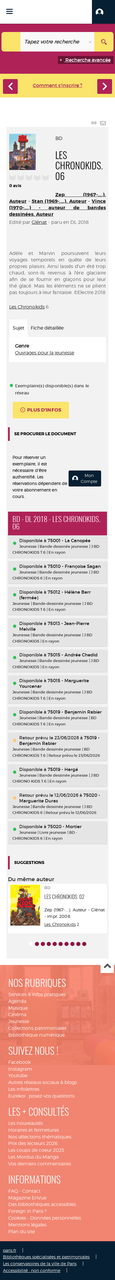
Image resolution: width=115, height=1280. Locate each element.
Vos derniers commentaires (39, 1164)
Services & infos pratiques (37, 994)
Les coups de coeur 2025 (36, 1150)
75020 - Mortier (65, 826)
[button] (103, 12)
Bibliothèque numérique (36, 1035)
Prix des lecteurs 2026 (33, 1143)
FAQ (13, 1191)
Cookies (17, 1218)
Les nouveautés (25, 1123)
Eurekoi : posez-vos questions (41, 1096)
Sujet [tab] (18, 328)
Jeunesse (18, 1021)
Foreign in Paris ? (27, 1211)
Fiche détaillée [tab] (47, 328)
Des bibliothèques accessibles (42, 1204)
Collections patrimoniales (37, 1028)
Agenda (17, 1001)
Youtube (17, 1075)
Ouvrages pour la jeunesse (44, 353)
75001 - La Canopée (69, 540)
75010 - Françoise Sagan (74, 566)
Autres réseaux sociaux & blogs (42, 1082)
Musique (18, 1008)
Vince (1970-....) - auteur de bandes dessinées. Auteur (57, 207)
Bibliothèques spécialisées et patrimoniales (46, 1256)
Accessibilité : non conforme (31, 1270)
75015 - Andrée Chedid (73, 655)
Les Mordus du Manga (33, 1157)
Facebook (19, 1062)
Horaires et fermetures (33, 1130)
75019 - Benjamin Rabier (75, 712)
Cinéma (17, 1014)
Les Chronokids (27, 307)
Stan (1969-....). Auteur (59, 201)
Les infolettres (23, 1089)
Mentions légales (27, 1225)
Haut (107, 966)
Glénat (39, 222)
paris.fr (9, 1250)
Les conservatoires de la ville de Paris (40, 1263)
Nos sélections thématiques (39, 1137)
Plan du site (21, 1231)
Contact (31, 1191)
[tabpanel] (57, 349)
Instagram (20, 1069)
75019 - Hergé (63, 769)
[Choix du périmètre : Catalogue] (11, 42)
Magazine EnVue (27, 1198)
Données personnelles (55, 1218)
